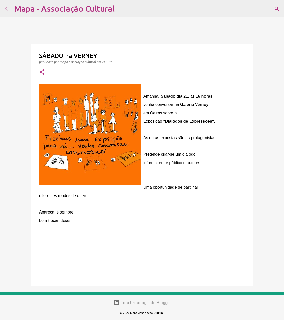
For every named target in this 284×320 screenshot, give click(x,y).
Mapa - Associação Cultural (64, 8)
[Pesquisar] (122, 9)
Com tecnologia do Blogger (142, 302)
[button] (42, 72)
